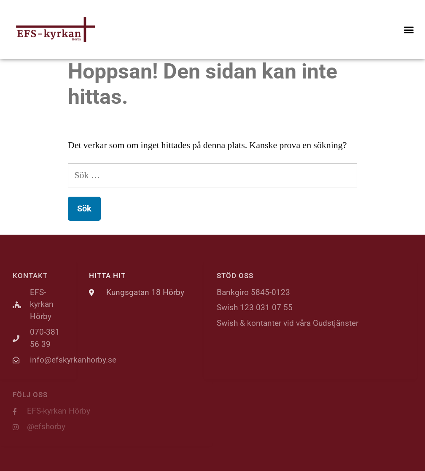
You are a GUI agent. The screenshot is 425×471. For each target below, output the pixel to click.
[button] (409, 30)
